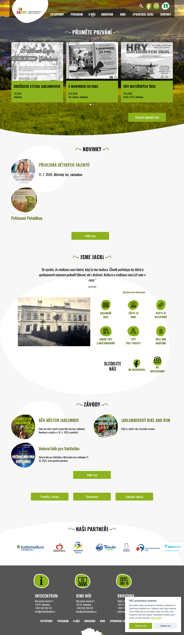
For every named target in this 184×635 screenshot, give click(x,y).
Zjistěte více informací (134, 292)
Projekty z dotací (50, 496)
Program (77, 14)
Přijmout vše (140, 626)
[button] (90, 104)
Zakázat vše (165, 626)
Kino (123, 14)
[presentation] (6, 65)
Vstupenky (57, 14)
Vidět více (90, 236)
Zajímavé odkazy (134, 496)
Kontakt (165, 14)
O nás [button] (92, 14)
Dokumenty (92, 496)
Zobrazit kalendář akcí (147, 117)
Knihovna (107, 14)
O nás (76, 621)
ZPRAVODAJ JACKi (143, 14)
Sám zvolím (156, 618)
